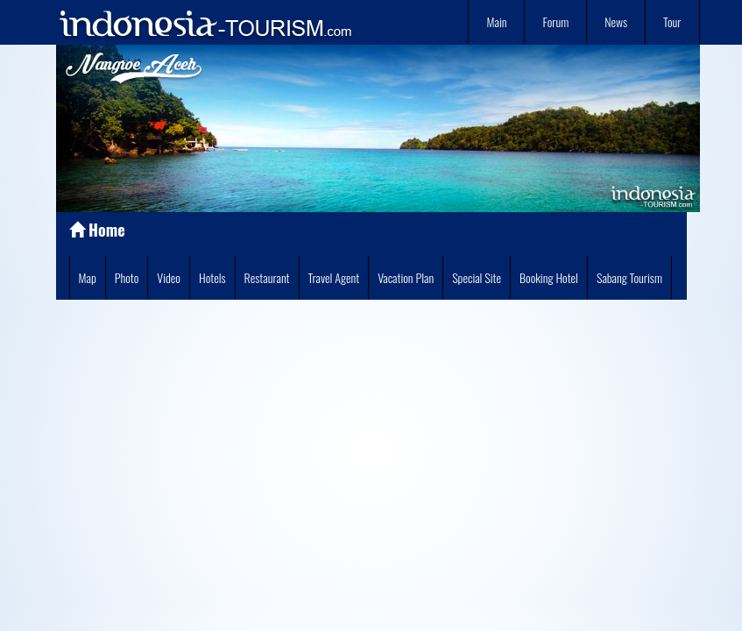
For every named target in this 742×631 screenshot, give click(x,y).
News (615, 21)
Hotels (212, 277)
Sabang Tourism (629, 277)
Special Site (476, 277)
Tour (672, 21)
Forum (555, 21)
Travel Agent (334, 277)
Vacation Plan (406, 277)
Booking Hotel (548, 277)
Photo (127, 277)
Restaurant (267, 277)
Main (496, 21)
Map (87, 277)
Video (168, 277)
